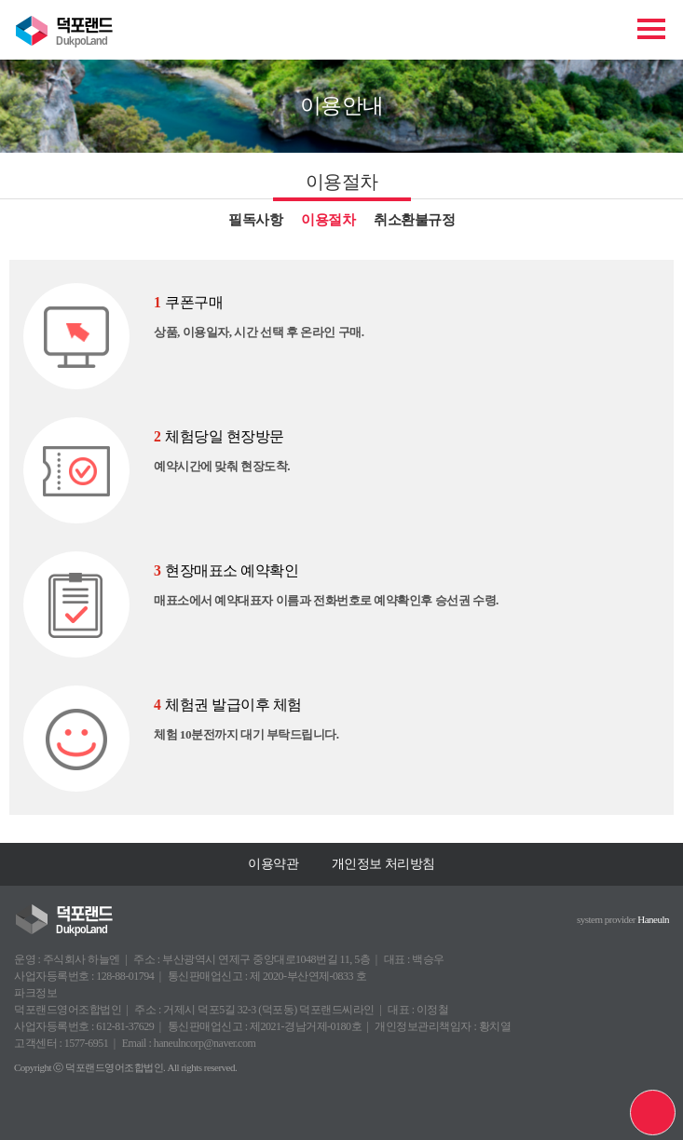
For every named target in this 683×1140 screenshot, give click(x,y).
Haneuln (653, 919)
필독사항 (255, 219)
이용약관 (273, 864)
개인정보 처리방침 (383, 864)
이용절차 (328, 219)
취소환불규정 (414, 219)
